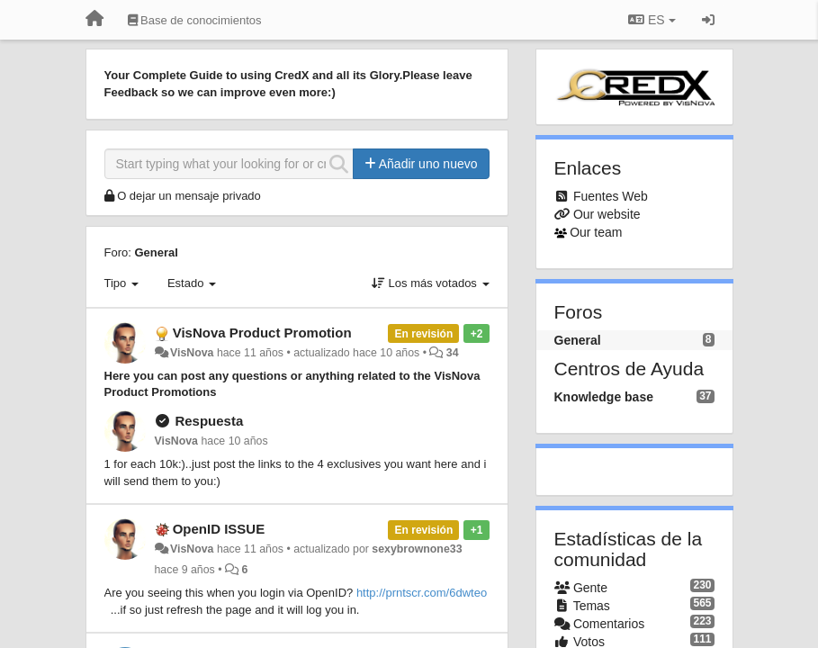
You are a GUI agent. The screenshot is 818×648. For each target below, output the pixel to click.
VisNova (192, 352)
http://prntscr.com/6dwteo (421, 592)
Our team (596, 232)
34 (452, 352)
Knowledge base (603, 397)
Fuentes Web (610, 196)
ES (651, 20)
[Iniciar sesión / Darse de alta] (708, 19)
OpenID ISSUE (219, 528)
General (155, 252)
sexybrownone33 (417, 549)
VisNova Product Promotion (262, 332)
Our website (607, 214)
